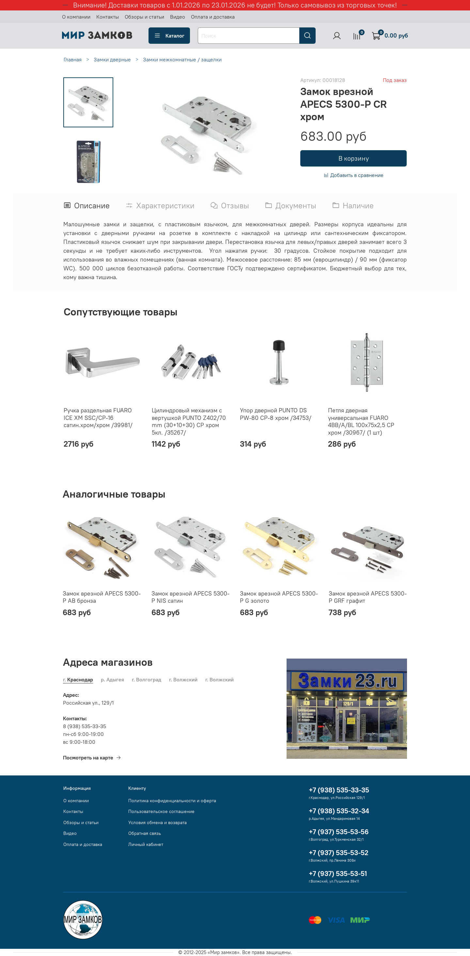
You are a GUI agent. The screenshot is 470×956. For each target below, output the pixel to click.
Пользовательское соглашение (161, 811)
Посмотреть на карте (92, 757)
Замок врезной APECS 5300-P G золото (279, 596)
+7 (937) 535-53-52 (338, 852)
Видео (177, 16)
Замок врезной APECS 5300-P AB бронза (102, 596)
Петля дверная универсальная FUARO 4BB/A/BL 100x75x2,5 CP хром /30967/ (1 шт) (361, 421)
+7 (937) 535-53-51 (338, 873)
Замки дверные (112, 59)
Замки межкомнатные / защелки (182, 59)
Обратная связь (144, 833)
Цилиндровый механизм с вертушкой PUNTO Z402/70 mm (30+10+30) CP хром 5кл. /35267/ (189, 421)
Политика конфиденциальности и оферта (172, 801)
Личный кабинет (145, 844)
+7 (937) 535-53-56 (339, 831)
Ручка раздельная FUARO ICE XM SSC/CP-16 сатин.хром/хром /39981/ (98, 417)
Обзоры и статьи (144, 16)
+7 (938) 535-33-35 (339, 790)
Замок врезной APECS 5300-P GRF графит (368, 596)
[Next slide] (88, 180)
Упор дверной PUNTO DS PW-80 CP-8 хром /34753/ (275, 414)
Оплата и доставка (213, 16)
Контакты (107, 16)
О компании (76, 16)
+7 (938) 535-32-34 (339, 810)
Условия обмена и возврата (157, 822)
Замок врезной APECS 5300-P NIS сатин (190, 596)
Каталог (169, 35)
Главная (73, 59)
